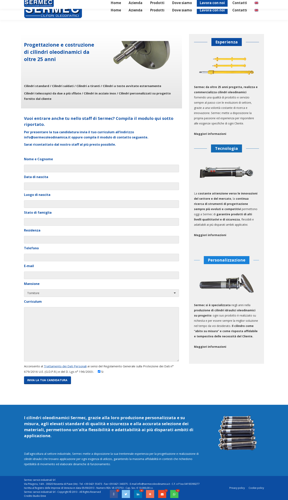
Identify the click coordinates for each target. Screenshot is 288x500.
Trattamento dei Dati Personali (65, 366)
